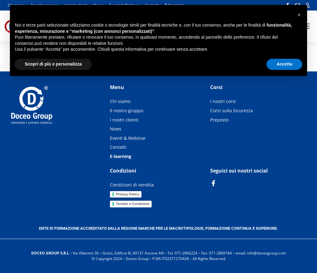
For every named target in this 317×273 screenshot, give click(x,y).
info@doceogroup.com (266, 253)
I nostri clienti (124, 120)
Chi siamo (120, 101)
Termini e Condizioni (132, 204)
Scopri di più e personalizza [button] (53, 64)
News (115, 129)
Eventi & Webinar (128, 138)
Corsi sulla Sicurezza (231, 110)
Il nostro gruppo (126, 110)
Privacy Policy (127, 194)
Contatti (118, 147)
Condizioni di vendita (132, 185)
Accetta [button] (284, 64)
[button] (299, 15)
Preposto (219, 120)
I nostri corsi (223, 101)
